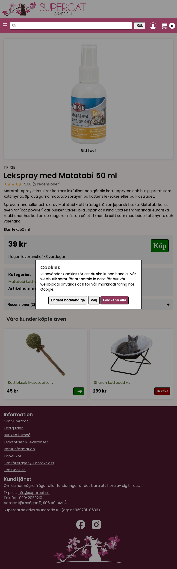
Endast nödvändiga (68, 300)
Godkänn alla (114, 300)
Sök (139, 26)
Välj (94, 300)
